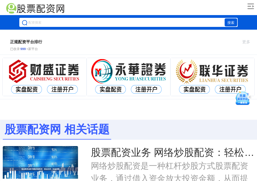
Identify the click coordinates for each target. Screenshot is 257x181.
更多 (248, 42)
